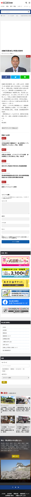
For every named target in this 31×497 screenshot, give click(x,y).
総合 (17, 15)
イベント (26, 6)
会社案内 (5, 330)
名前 (3, 216)
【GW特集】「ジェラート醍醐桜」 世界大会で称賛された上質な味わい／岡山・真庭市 (8, 410)
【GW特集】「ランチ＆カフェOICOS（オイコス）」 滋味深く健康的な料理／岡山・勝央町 (8, 429)
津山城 (3, 371)
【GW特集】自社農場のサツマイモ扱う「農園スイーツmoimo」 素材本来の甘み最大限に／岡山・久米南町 (23, 429)
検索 (4, 382)
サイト (3, 229)
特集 (7, 6)
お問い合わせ (6, 344)
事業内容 (5, 333)
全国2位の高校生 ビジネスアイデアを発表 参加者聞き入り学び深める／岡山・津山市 (15, 155)
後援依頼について (7, 336)
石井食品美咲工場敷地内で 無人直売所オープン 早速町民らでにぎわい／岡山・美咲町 (15, 144)
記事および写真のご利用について (10, 347)
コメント (4, 200)
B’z (23, 368)
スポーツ (20, 6)
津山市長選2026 (5, 368)
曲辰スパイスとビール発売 (9, 187)
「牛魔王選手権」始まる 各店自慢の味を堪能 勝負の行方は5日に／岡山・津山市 (23, 409)
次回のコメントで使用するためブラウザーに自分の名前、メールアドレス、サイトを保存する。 (15, 237)
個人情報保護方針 (7, 350)
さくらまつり (18, 368)
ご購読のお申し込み (7, 341)
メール (4, 222)
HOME (2, 6)
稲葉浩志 (12, 368)
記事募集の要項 (6, 338)
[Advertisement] (15, 28)
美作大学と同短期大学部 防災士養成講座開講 (14, 166)
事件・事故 (13, 6)
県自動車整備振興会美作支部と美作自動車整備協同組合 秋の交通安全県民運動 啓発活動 (15, 176)
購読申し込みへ (15, 456)
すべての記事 (11, 15)
